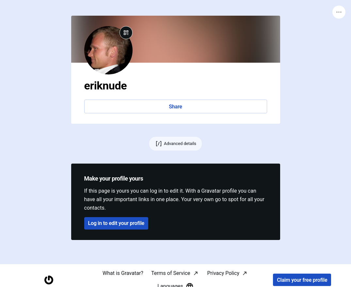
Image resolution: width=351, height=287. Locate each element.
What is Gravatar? (123, 273)
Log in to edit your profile (116, 223)
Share (175, 107)
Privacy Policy (223, 273)
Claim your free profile (302, 280)
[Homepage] (49, 280)
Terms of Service (170, 273)
